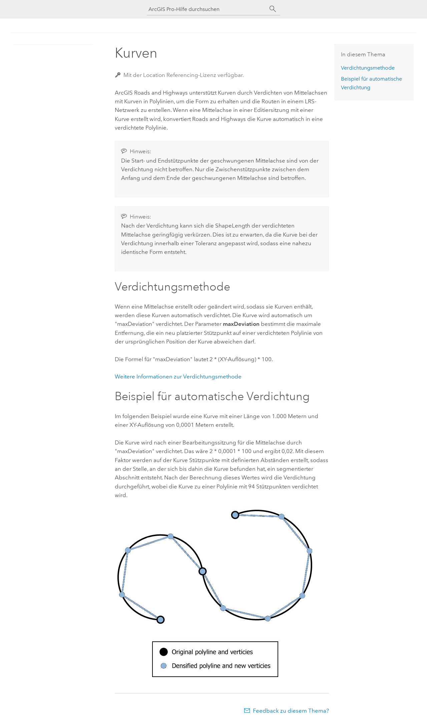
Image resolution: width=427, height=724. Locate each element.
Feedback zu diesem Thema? (291, 710)
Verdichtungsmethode (368, 68)
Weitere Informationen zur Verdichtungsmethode (178, 376)
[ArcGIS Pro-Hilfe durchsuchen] (207, 9)
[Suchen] (273, 9)
